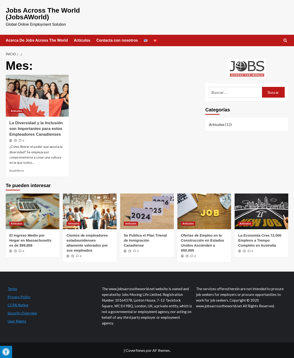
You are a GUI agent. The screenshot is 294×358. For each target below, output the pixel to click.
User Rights (17, 321)
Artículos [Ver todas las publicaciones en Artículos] (16, 110)
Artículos (82, 40)
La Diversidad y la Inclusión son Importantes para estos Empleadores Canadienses (36, 129)
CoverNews (135, 350)
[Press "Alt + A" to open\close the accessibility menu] (6, 352)
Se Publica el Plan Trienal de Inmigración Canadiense (145, 240)
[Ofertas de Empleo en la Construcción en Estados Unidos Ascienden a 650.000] (204, 211)
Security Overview (22, 313)
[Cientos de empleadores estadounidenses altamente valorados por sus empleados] (90, 211)
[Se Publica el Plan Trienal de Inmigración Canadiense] (147, 211)
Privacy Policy (19, 297)
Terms (12, 289)
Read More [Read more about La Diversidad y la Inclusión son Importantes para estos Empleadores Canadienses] (16, 170)
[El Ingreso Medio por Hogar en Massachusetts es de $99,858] (32, 211)
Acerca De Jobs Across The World (37, 40)
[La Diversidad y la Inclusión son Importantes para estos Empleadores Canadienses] (37, 96)
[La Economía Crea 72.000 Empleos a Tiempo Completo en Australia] (261, 211)
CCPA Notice (18, 305)
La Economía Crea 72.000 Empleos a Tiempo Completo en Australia (259, 240)
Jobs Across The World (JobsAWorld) (43, 14)
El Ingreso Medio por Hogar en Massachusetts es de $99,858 (30, 240)
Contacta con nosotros (117, 40)
